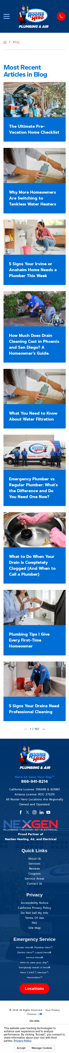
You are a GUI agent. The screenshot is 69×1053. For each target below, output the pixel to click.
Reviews (34, 869)
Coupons (34, 874)
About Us (34, 859)
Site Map (34, 928)
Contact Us (34, 884)
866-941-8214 (34, 781)
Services (34, 864)
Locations (34, 988)
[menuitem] (34, 1021)
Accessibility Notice (34, 903)
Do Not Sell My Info (34, 913)
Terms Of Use (34, 918)
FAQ (34, 923)
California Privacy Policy (34, 908)
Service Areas (34, 879)
